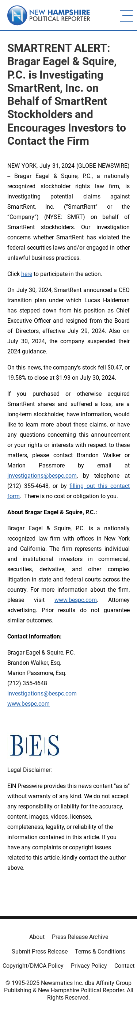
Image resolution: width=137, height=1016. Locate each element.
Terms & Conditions (100, 951)
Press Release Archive (80, 936)
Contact (124, 965)
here (26, 273)
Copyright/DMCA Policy (33, 965)
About (37, 936)
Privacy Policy (89, 965)
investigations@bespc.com (42, 475)
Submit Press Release (40, 951)
